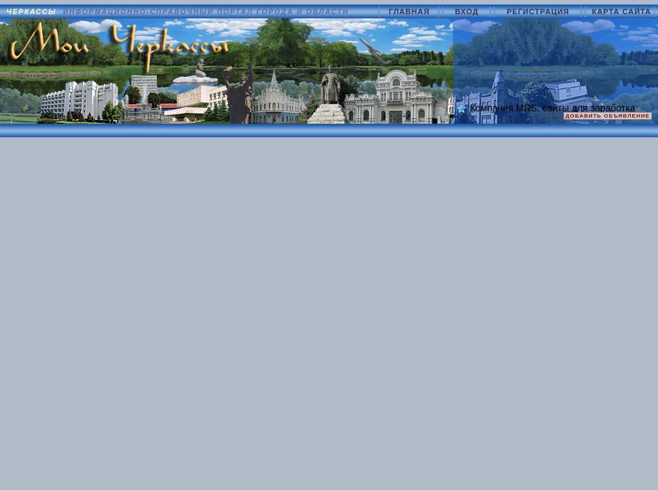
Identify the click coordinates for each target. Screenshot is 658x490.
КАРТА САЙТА (621, 11)
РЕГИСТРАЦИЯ (539, 11)
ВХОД (468, 11)
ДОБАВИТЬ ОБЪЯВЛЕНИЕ (608, 116)
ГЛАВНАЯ (410, 11)
